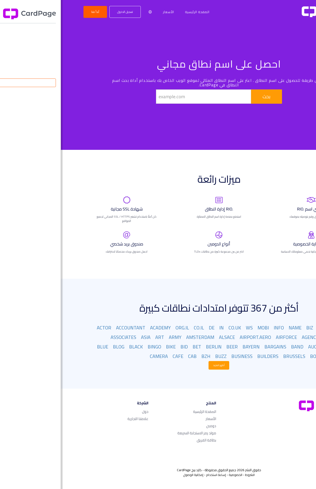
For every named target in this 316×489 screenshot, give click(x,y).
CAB (131, 356)
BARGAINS (214, 346)
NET (275, 327)
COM (289, 327)
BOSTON (285, 356)
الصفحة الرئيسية (136, 12)
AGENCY (249, 337)
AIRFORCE (225, 337)
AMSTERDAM (139, 337)
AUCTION (256, 346)
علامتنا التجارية (77, 418)
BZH (145, 356)
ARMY (114, 337)
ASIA (85, 337)
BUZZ (160, 356)
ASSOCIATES (62, 337)
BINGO (93, 346)
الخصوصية (174, 475)
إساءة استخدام (155, 475)
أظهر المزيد (158, 365)
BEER (171, 346)
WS (188, 327)
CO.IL (138, 327)
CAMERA (98, 356)
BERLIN (153, 346)
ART (98, 337)
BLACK (75, 346)
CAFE (117, 356)
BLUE (41, 346)
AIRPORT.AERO (194, 337)
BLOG (57, 346)
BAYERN (190, 346)
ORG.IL (121, 327)
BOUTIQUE (260, 356)
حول (84, 411)
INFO (218, 327)
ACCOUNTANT (69, 327)
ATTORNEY (282, 346)
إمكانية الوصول (132, 475)
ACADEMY (99, 327)
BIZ (248, 327)
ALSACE (166, 337)
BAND (236, 346)
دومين (150, 425)
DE (151, 327)
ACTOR (43, 327)
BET (136, 346)
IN (160, 327)
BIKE (110, 346)
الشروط (189, 475)
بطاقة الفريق (145, 440)
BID (123, 346)
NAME (234, 327)
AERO (288, 337)
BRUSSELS (233, 356)
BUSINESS (181, 356)
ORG (261, 327)
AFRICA (270, 337)
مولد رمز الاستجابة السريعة (136, 433)
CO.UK (174, 327)
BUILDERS (207, 356)
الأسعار (107, 12)
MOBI (202, 327)
